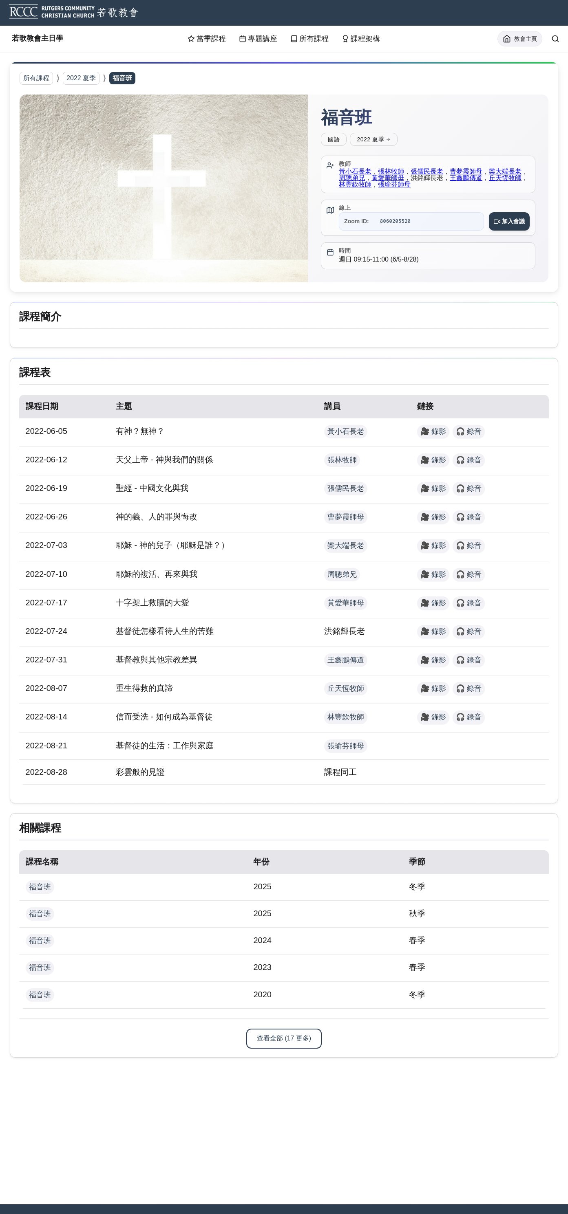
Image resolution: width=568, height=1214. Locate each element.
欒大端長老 (345, 549)
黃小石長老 (356, 172)
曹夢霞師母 (467, 172)
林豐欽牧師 (376, 185)
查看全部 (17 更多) (284, 1043)
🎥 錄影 (432, 435)
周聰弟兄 (366, 178)
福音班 (41, 893)
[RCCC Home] (73, 13)
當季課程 (207, 39)
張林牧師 (392, 172)
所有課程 (309, 39)
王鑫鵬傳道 (480, 178)
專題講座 (258, 39)
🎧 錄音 (468, 435)
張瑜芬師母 (415, 185)
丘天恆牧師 (345, 692)
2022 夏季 (81, 78)
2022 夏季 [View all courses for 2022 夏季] (374, 140)
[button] (164, 189)
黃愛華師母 (402, 178)
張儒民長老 (428, 172)
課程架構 (361, 39)
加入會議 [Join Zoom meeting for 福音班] (508, 221)
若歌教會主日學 (50, 39)
